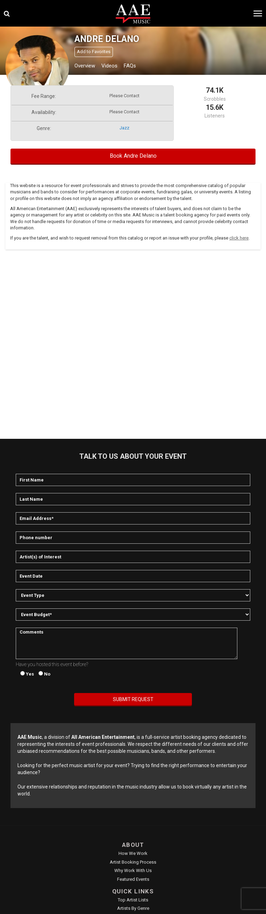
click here (239, 238)
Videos (109, 66)
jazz (124, 127)
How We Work (133, 853)
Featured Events (133, 879)
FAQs (130, 66)
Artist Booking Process (133, 862)
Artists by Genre (133, 908)
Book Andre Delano (133, 155)
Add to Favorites (93, 51)
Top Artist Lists (133, 899)
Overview (84, 66)
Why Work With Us (133, 870)
